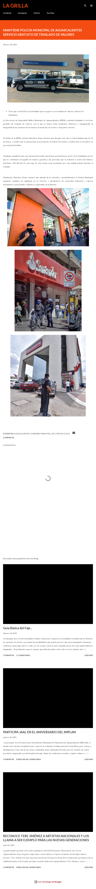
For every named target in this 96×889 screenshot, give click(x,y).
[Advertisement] (48, 531)
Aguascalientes (22, 434)
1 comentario (23, 655)
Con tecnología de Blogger (48, 882)
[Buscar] (85, 4)
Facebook (7, 13)
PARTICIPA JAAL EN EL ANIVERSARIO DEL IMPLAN (39, 732)
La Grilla (15, 6)
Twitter (36, 13)
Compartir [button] (8, 437)
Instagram (22, 13)
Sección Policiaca (61, 434)
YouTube (50, 13)
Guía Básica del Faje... (17, 628)
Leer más (88, 655)
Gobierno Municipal (41, 434)
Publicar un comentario (28, 759)
